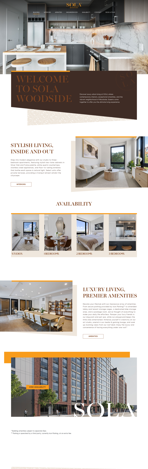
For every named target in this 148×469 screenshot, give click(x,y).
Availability (86, 12)
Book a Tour (110, 12)
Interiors (47, 12)
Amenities (58, 12)
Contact (98, 12)
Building (36, 12)
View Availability (37, 387)
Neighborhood (72, 12)
